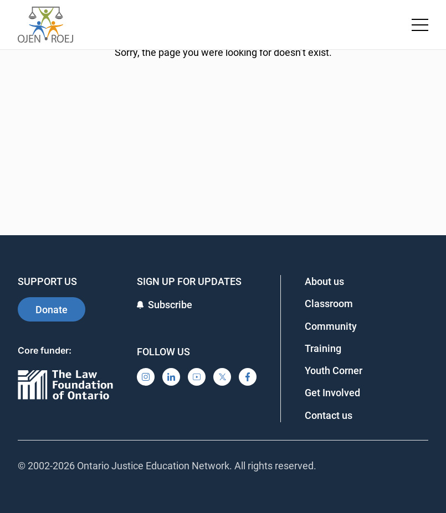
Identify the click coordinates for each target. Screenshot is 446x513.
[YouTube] (197, 377)
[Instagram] (146, 377)
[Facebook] (248, 377)
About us (324, 281)
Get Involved (332, 392)
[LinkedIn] (171, 377)
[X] (222, 377)
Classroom (329, 303)
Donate (51, 309)
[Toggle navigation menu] (420, 25)
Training (323, 348)
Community (331, 326)
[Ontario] (65, 385)
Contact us (328, 415)
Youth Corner (333, 370)
